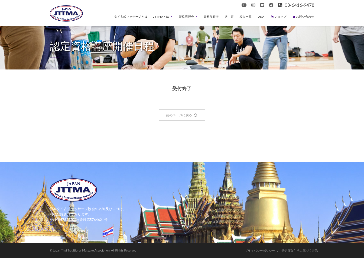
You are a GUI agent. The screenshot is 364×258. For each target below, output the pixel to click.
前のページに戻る (181, 115)
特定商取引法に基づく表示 (300, 250)
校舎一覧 (246, 16)
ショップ (278, 16)
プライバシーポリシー (260, 250)
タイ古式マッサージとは (130, 16)
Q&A (260, 16)
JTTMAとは (163, 16)
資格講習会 (188, 16)
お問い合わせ (303, 16)
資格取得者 (211, 16)
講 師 (229, 16)
